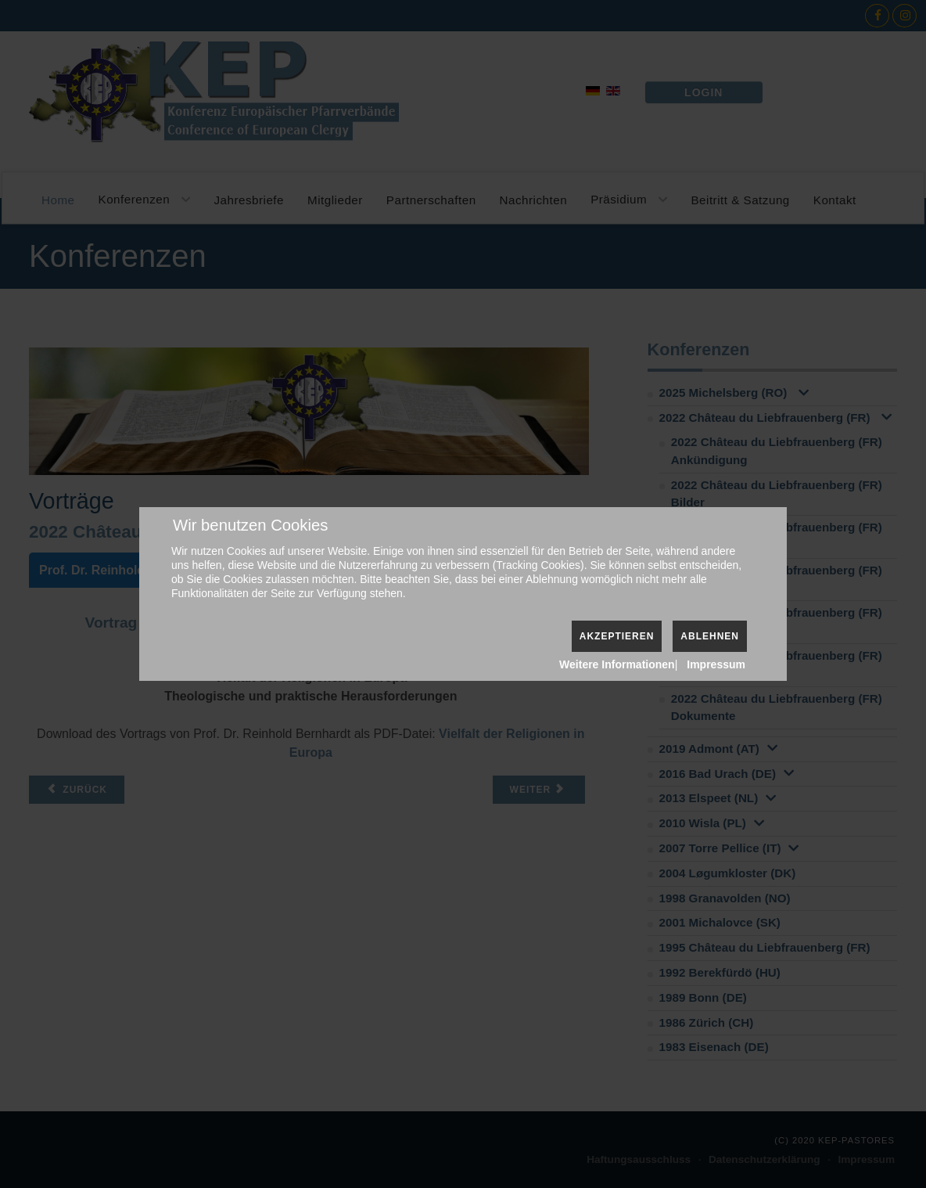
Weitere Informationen (617, 664)
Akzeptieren (617, 636)
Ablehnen (709, 636)
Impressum (716, 664)
